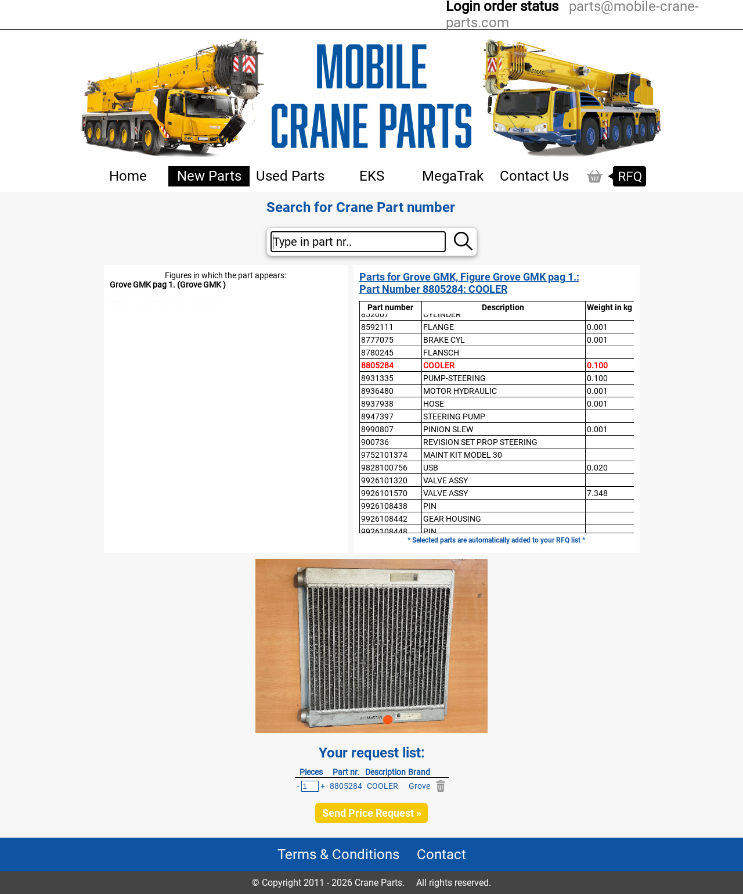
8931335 (377, 378)
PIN (430, 506)
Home (128, 176)
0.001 (597, 327)
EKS (371, 176)
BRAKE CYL (444, 339)
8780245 (377, 352)
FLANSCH (441, 352)
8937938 (377, 403)
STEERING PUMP (454, 416)
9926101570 (384, 493)
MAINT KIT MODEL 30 (462, 454)
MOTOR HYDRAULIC (460, 391)
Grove (419, 786)
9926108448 (384, 531)
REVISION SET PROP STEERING (480, 442)
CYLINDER (442, 314)
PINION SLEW (448, 429)
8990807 (377, 429)
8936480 (377, 391)
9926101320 (384, 480)
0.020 (597, 467)
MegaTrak (453, 176)
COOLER (439, 365)
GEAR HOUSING (452, 518)
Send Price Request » (371, 813)
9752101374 (384, 454)
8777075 (377, 339)
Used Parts (290, 176)
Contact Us (534, 176)
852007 (375, 314)
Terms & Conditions (338, 854)
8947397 (377, 416)
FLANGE (438, 327)
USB (430, 467)
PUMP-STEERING (454, 378)
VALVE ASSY (445, 480)
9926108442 (384, 518)
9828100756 (384, 467)
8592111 (377, 327)
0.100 (597, 365)
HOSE (433, 403)
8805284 (377, 365)
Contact (441, 854)
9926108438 (384, 506)
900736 (375, 442)
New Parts (209, 176)
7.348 (597, 493)
